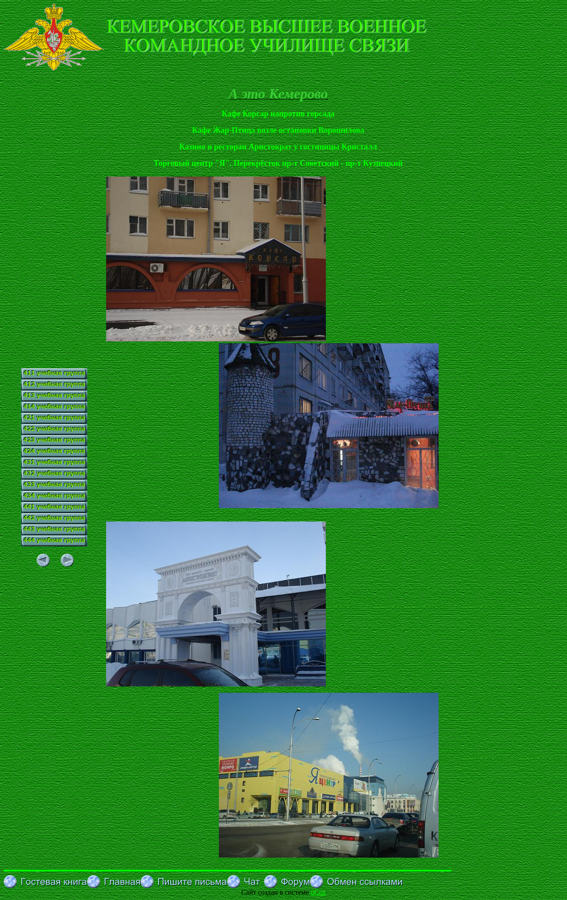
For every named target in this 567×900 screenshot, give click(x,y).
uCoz (318, 892)
